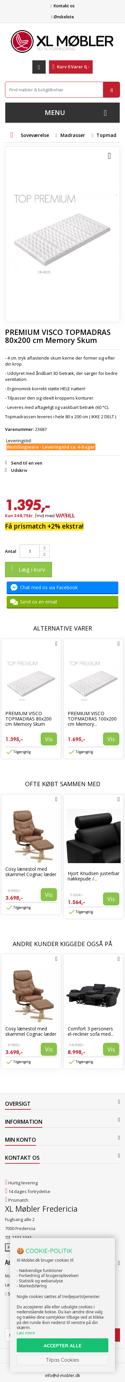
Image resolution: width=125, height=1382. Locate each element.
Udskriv (19, 470)
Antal (10, 551)
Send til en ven (26, 463)
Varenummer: (19, 429)
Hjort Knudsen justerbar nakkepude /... (93, 876)
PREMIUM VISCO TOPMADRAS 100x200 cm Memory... (92, 718)
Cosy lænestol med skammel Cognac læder (30, 871)
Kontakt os (64, 6)
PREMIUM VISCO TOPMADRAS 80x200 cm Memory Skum (28, 718)
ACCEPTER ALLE (62, 1345)
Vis (49, 739)
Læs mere (26, 1333)
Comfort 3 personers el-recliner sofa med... (91, 1031)
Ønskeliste (62, 17)
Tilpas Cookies (62, 1360)
